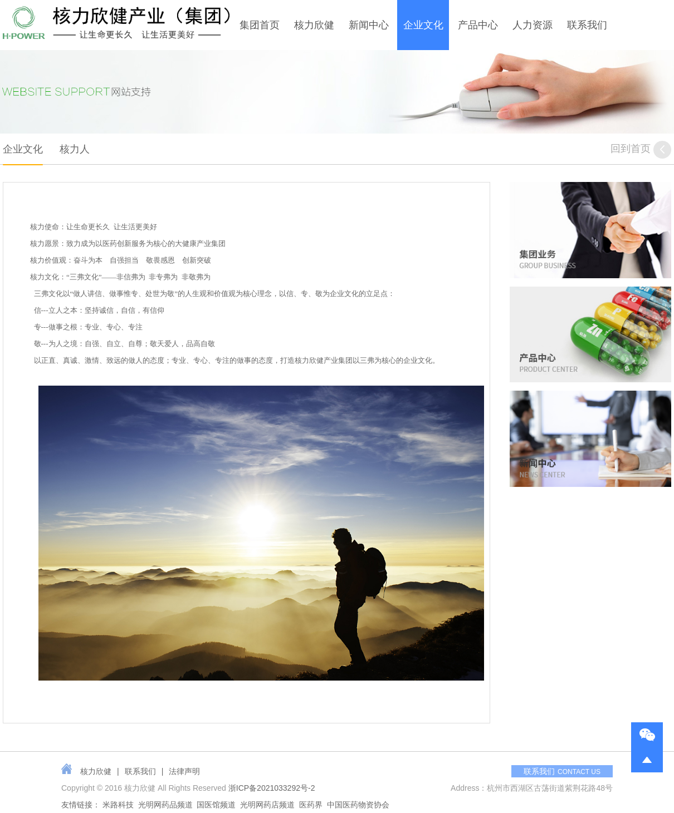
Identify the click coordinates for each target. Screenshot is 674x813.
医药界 (311, 805)
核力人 (75, 149)
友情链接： (80, 805)
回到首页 (640, 150)
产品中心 (478, 25)
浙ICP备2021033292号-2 (271, 788)
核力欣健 (314, 25)
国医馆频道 (216, 805)
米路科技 (118, 805)
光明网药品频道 (165, 805)
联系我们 (587, 25)
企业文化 (423, 25)
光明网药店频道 (267, 805)
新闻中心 (369, 25)
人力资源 (532, 25)
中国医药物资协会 (358, 805)
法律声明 (184, 771)
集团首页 (260, 25)
